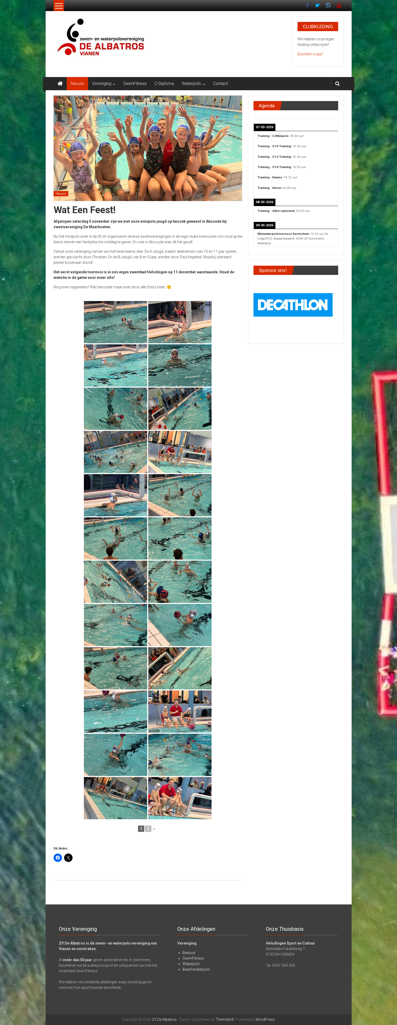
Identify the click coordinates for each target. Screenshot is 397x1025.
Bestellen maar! (310, 54)
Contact (220, 83)
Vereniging (101, 83)
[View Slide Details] (293, 304)
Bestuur (189, 953)
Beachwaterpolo (196, 969)
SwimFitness (135, 83)
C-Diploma (164, 83)
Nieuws (77, 83)
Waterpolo (191, 83)
